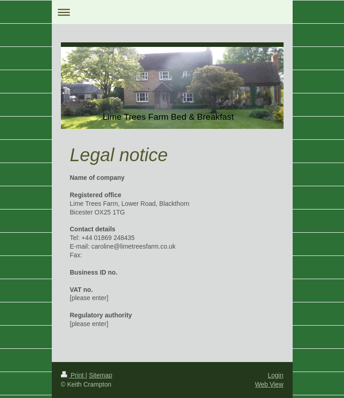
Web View (269, 384)
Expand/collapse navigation (172, 12)
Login (275, 375)
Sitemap (100, 375)
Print (73, 375)
